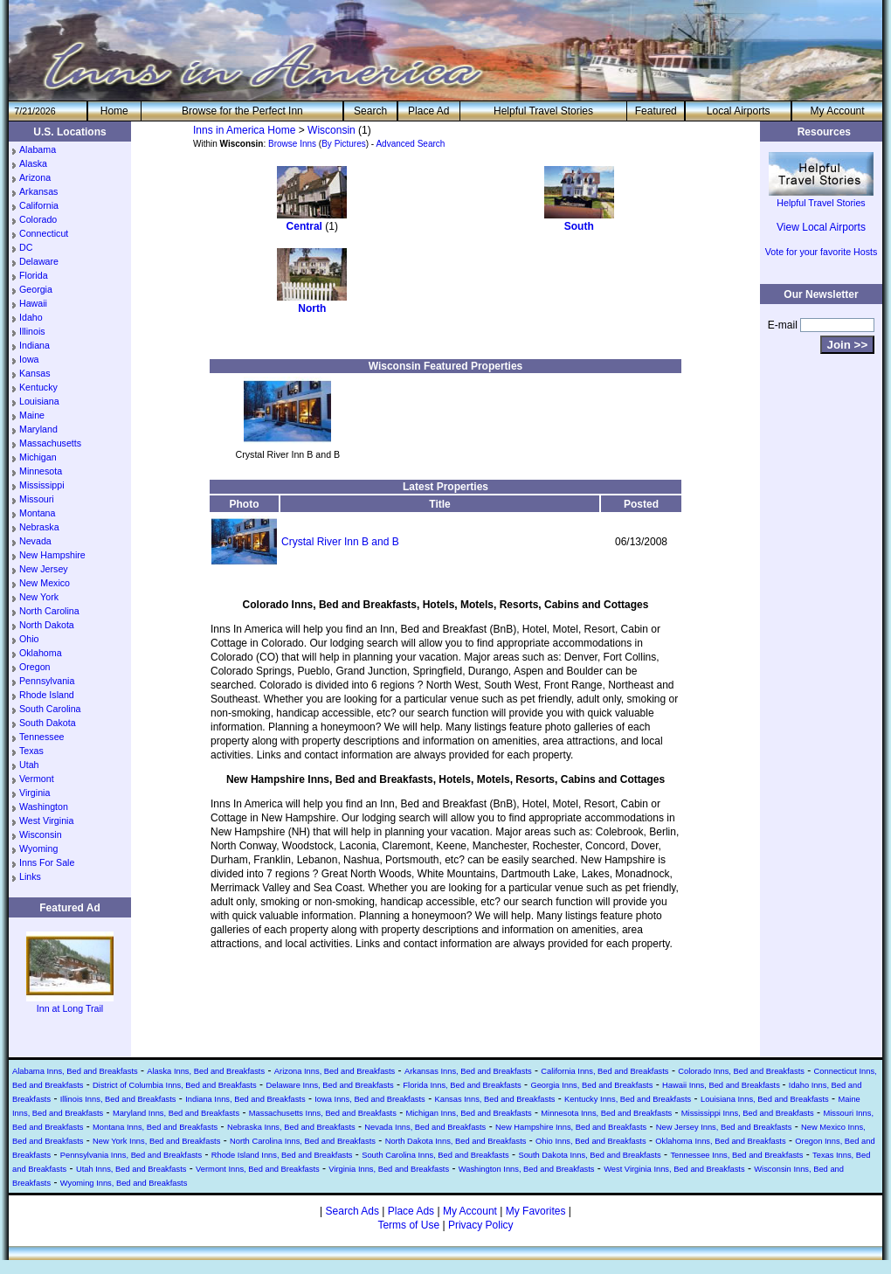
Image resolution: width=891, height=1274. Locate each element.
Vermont (36, 778)
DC (25, 247)
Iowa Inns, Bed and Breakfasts (369, 1099)
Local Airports (738, 111)
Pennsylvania (46, 680)
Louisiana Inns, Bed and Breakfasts (765, 1099)
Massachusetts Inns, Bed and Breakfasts (323, 1113)
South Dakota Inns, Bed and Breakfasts (589, 1155)
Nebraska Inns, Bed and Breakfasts (291, 1127)
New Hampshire (52, 555)
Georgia (35, 289)
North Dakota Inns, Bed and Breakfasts (456, 1141)
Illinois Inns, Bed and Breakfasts (118, 1099)
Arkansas (38, 191)
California (39, 205)
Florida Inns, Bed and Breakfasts (462, 1085)
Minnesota (40, 471)
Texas (31, 750)
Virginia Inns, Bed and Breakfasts (388, 1169)
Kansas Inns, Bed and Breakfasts (494, 1099)
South (579, 226)
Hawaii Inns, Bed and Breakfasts (722, 1085)
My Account (838, 111)
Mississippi (42, 485)
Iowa (29, 359)
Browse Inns (292, 144)
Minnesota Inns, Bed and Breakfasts (606, 1113)
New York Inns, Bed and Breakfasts (156, 1141)
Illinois (32, 331)
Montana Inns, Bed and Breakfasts (155, 1127)
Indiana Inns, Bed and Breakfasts (245, 1099)
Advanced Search (410, 144)
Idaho (31, 317)
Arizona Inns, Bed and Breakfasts (334, 1071)
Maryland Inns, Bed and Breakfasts (176, 1113)
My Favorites (536, 1211)
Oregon (35, 666)
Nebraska (39, 527)
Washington (43, 806)
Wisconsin (40, 834)
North (312, 308)
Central (304, 226)
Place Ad (428, 111)
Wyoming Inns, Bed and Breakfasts (124, 1183)
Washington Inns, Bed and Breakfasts (527, 1169)
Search (370, 111)
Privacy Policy (481, 1225)
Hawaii (33, 303)
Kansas (35, 373)
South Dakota (47, 722)
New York (39, 597)
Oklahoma (40, 652)
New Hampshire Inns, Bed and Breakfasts (570, 1127)
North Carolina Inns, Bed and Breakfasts (303, 1141)
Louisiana (39, 401)
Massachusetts (50, 443)
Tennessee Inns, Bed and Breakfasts (736, 1155)
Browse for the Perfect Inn (242, 111)
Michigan (38, 457)
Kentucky (38, 387)
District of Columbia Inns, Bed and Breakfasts (175, 1085)
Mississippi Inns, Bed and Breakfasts (747, 1113)
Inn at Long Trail (70, 1003)
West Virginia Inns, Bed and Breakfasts (674, 1169)
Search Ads (352, 1211)
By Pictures (343, 144)
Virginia (34, 792)
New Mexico (44, 583)
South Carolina (50, 708)
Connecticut (43, 233)
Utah (29, 764)
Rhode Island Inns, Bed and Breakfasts (282, 1155)
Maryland (38, 429)
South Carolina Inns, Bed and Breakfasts (435, 1155)
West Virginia (46, 820)
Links (30, 876)
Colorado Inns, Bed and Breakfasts (741, 1071)
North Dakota (46, 625)
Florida (33, 275)
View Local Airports (821, 227)
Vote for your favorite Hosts (821, 251)
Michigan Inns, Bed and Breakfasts (468, 1113)
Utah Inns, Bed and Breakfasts (131, 1169)
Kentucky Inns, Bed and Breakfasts (627, 1099)
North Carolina (49, 611)
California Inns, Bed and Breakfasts (604, 1071)
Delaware (39, 261)
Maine (32, 415)
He (114, 111)
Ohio (29, 639)
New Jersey (43, 569)
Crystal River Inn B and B (340, 542)
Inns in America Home (244, 130)
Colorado (38, 219)
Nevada (35, 541)
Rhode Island (46, 694)
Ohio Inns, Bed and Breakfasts (590, 1141)
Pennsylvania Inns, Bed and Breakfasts (131, 1155)
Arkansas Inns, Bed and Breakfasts (468, 1071)
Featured (656, 111)
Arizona (35, 177)
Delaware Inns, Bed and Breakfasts (329, 1085)
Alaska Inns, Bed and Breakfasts (206, 1071)
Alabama (37, 149)
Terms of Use (408, 1225)
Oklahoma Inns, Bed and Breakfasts (720, 1141)
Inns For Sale (46, 862)
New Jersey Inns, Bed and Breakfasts (724, 1127)
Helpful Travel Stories (543, 111)
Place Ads (411, 1211)
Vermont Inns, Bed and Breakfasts (258, 1169)
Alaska (33, 163)
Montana (37, 513)
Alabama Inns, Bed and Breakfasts (75, 1071)
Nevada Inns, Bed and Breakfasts (425, 1127)
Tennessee (42, 736)
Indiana (34, 345)
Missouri (36, 499)
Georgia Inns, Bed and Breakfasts (591, 1085)
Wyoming (38, 848)
